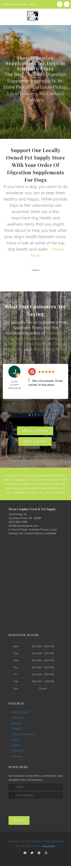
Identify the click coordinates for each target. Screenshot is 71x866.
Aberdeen (55, 333)
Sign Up (19, 820)
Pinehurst (34, 338)
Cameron (13, 343)
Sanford (43, 343)
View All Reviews (35, 430)
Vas (27, 343)
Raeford (15, 338)
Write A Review (35, 441)
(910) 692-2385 (18, 522)
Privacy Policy (41, 841)
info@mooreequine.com (24, 525)
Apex (17, 349)
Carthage (54, 338)
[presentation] (29, 805)
